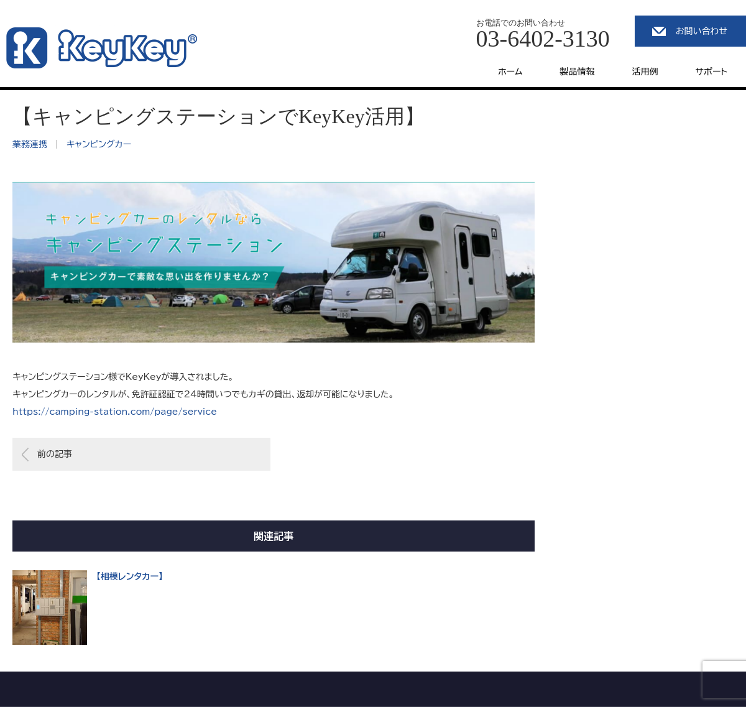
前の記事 (54, 454)
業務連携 (29, 144)
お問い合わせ (701, 31)
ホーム (510, 71)
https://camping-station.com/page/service (114, 411)
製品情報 (577, 71)
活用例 (645, 71)
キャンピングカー (99, 144)
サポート (711, 71)
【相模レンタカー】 (129, 576)
